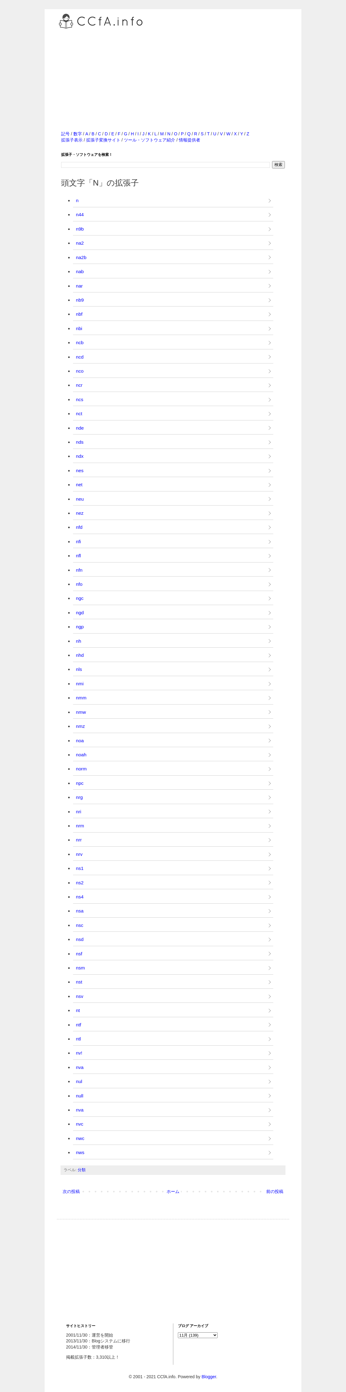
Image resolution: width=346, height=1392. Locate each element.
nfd (79, 527)
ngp (80, 626)
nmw (81, 712)
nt (78, 1010)
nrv (79, 854)
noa (80, 740)
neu (80, 499)
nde (80, 428)
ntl (78, 1038)
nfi (78, 541)
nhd (80, 655)
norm (81, 768)
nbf (79, 314)
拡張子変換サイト (103, 139)
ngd (80, 612)
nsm (80, 967)
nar (79, 285)
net (79, 484)
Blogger (208, 1376)
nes (80, 470)
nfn (79, 570)
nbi (79, 328)
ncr (79, 385)
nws (80, 1152)
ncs (79, 399)
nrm (80, 825)
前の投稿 (274, 1191)
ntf (78, 1024)
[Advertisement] (173, 73)
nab (80, 271)
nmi (80, 683)
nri (78, 811)
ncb (80, 342)
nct (79, 413)
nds (80, 442)
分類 (82, 1170)
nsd (80, 939)
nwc (80, 1138)
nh (78, 641)
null (79, 1095)
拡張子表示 (72, 139)
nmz (80, 726)
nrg (79, 797)
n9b (80, 228)
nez (80, 513)
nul (79, 1081)
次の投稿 (71, 1191)
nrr (79, 839)
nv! (79, 1052)
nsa (80, 910)
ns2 (80, 882)
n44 (80, 214)
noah (81, 754)
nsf (79, 953)
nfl (78, 555)
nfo (79, 584)
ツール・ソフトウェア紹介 (149, 139)
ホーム (173, 1191)
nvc (79, 1124)
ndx (80, 456)
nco (80, 371)
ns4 (80, 896)
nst (79, 981)
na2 (80, 243)
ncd (80, 356)
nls (79, 669)
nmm (81, 697)
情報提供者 (189, 139)
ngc (80, 598)
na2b (81, 257)
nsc (79, 925)
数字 (77, 133)
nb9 (80, 300)
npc (80, 783)
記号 (65, 133)
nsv (79, 996)
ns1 (80, 868)
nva (80, 1067)
